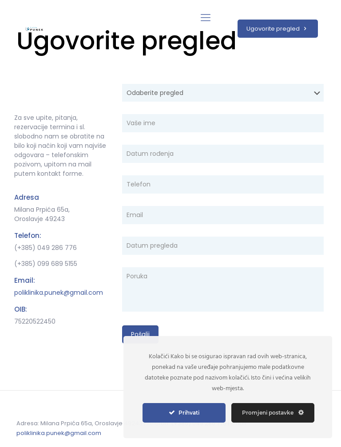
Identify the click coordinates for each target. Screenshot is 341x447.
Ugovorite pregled (277, 28)
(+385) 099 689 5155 (45, 263)
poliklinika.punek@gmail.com (58, 292)
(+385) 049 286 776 (45, 247)
